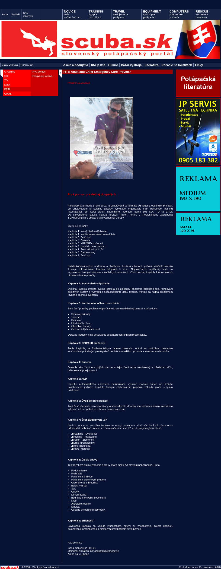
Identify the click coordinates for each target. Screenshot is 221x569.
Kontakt (15, 14)
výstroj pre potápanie (152, 14)
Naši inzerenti (28, 14)
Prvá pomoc (39, 71)
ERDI (7, 84)
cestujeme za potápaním (120, 14)
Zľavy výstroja (10, 65)
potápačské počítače (179, 14)
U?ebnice (9, 71)
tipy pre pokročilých (96, 14)
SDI (6, 76)
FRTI (7, 89)
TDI (6, 80)
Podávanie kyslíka (42, 76)
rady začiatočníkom (72, 14)
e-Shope (84, 554)
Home (5, 14)
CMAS (8, 93)
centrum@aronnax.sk (106, 551)
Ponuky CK (27, 65)
